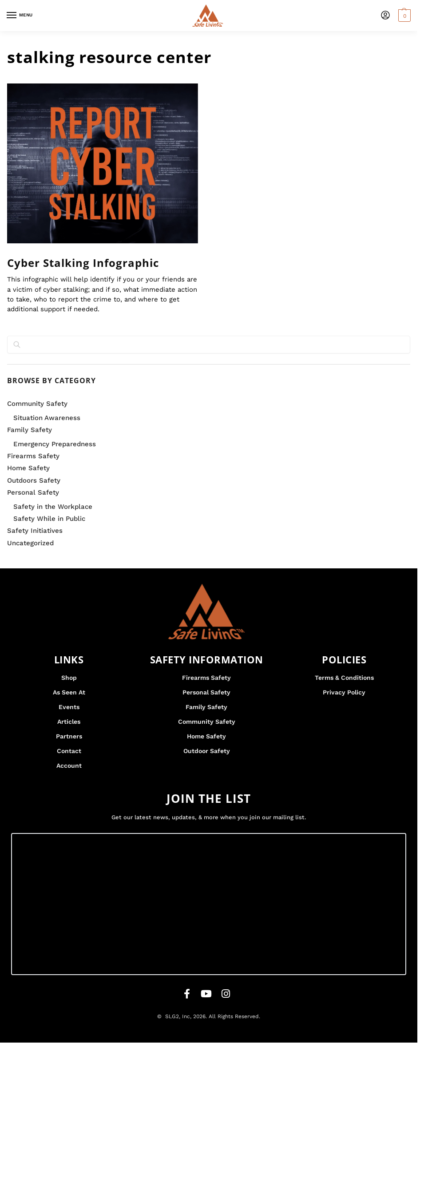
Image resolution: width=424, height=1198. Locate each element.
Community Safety (37, 404)
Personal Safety (33, 492)
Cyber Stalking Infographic (83, 262)
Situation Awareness (46, 418)
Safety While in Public (49, 519)
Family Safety (29, 430)
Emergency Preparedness (54, 444)
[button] (403, 15)
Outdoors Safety (33, 480)
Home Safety (28, 468)
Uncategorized (30, 543)
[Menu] (20, 15)
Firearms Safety (33, 456)
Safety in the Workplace (52, 507)
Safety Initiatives (35, 531)
